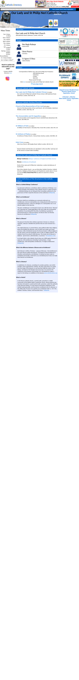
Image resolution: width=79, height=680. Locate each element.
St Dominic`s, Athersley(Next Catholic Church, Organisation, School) (69, 98)
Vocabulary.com (50, 235)
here (10, 73)
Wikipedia (51, 192)
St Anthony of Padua (23, 134)
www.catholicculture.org (50, 273)
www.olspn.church (37, 84)
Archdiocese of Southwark (29, 162)
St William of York (22, 126)
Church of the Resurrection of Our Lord (29, 106)
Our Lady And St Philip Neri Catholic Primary (31, 92)
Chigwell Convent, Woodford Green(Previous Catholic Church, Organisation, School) (68, 91)
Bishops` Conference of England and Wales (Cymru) (42, 159)
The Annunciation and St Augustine (28, 116)
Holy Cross (19, 142)
